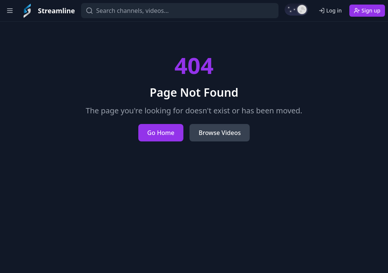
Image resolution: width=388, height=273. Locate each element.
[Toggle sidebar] (10, 10)
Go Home (161, 133)
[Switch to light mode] (296, 9)
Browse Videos (220, 133)
